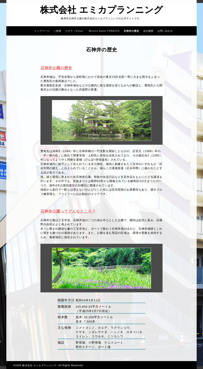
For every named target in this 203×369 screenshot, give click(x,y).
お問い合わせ (165, 31)
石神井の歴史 (131, 31)
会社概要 (148, 31)
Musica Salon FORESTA (104, 31)
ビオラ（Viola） (75, 31)
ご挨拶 (57, 31)
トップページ (42, 31)
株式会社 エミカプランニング (101, 10)
